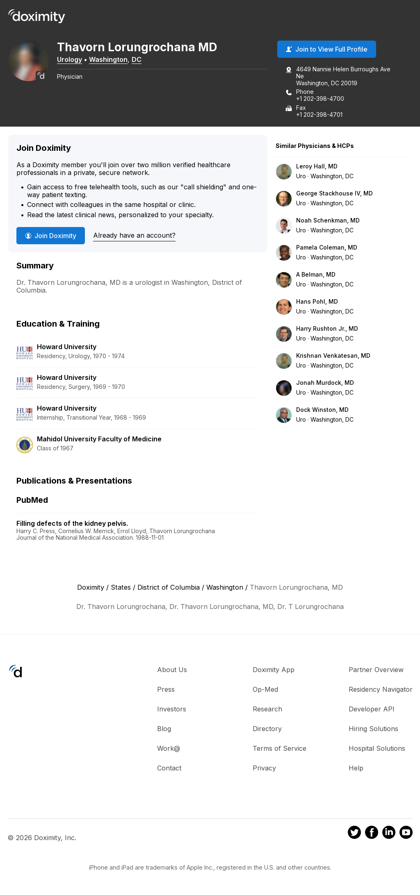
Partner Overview (376, 670)
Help (356, 769)
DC (145, 60)
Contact (169, 769)
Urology (78, 60)
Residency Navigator (381, 690)
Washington (117, 60)
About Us (172, 670)
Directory (267, 729)
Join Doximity (50, 236)
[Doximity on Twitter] (354, 834)
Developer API (372, 710)
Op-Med (265, 690)
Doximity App (273, 670)
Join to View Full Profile (327, 50)
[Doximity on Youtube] (406, 834)
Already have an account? (134, 236)
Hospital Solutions (377, 749)
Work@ (168, 749)
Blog (164, 729)
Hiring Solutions (373, 729)
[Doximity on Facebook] (371, 834)
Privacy (264, 769)
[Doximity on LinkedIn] (388, 834)
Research (267, 710)
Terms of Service (279, 749)
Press (166, 690)
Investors (171, 710)
